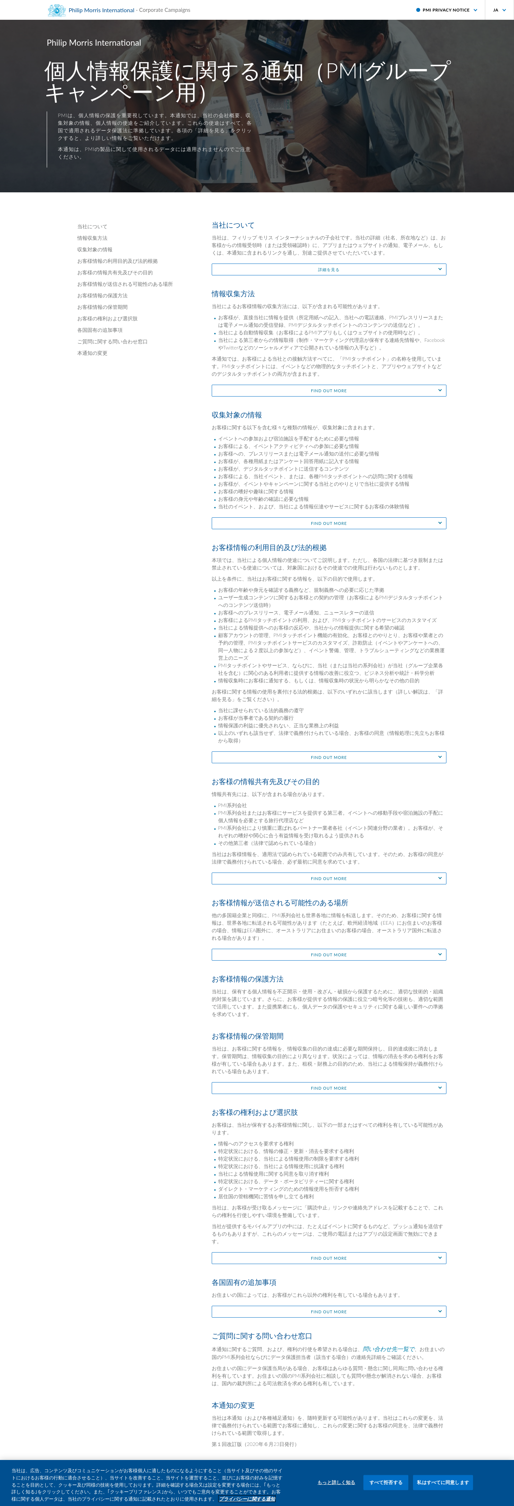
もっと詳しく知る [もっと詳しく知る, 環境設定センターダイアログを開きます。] (336, 1487)
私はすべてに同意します (443, 1487)
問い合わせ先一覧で (388, 1348)
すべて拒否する (386, 1487)
